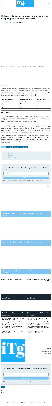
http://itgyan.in (10, 155)
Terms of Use (20, 180)
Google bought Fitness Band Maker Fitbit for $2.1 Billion (39, 280)
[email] (26, 173)
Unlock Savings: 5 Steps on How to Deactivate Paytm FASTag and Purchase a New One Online (12, 329)
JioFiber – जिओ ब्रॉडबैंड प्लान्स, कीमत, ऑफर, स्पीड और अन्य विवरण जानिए (22, 242)
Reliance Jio (4, 67)
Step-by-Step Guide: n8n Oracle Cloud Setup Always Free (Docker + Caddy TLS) (12, 324)
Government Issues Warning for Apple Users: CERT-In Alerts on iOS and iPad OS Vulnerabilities (38, 327)
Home (2, 13)
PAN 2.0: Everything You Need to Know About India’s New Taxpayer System (12, 327)
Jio (11, 147)
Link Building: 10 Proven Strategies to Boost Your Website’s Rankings (12, 332)
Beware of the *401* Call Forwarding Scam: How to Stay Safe (38, 329)
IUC (7, 147)
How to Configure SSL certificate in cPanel (17, 271)
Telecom (24, 147)
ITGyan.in (32, 402)
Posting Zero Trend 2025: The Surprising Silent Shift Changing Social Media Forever (13, 313)
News (6, 13)
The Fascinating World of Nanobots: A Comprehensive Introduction (35, 332)
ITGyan (6, 22)
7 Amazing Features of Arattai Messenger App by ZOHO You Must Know (38, 313)
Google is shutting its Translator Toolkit (12, 279)
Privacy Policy (28, 180)
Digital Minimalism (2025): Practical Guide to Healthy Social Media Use (37, 296)
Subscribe (26, 178)
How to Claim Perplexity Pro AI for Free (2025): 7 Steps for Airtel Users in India (38, 324)
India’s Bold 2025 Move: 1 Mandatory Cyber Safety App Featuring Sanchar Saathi (12, 296)
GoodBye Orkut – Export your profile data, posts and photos (23, 213)
